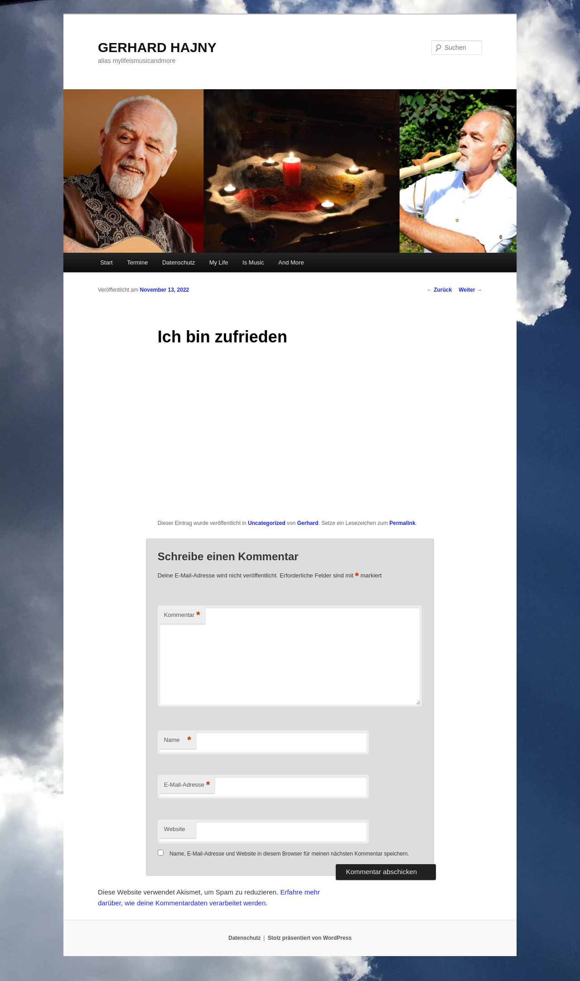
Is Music (253, 262)
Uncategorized (266, 523)
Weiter (470, 290)
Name (177, 740)
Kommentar (182, 615)
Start (106, 262)
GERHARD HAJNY (157, 47)
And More (291, 262)
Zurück (439, 290)
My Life (218, 262)
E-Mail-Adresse (187, 785)
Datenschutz (178, 262)
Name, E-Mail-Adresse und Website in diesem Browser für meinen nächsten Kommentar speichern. (289, 854)
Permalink (402, 523)
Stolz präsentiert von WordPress (310, 938)
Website (174, 829)
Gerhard (308, 523)
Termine (137, 262)
